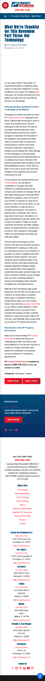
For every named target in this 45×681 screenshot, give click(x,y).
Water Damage (22, 501)
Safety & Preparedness (22, 509)
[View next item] (16, 430)
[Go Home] (6, 16)
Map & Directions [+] (21, 546)
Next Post (31, 381)
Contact (22, 524)
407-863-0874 (21, 627)
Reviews (22, 520)
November (15, 16)
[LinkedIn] (24, 668)
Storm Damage (22, 497)
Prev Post (13, 381)
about (37, 92)
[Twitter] (12, 668)
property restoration (32, 304)
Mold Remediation (22, 493)
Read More (13, 420)
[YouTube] (28, 668)
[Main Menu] (5, 5)
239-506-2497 (21, 607)
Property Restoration (16, 118)
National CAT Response (22, 512)
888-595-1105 (21, 536)
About (22, 505)
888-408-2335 (22, 10)
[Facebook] (20, 668)
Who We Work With (22, 516)
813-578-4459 (21, 587)
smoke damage (11, 183)
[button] (40, 676)
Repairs (29, 374)
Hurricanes (19, 374)
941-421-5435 (21, 570)
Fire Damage (22, 490)
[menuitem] (23, 489)
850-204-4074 (21, 648)
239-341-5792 (21, 553)
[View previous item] (6, 430)
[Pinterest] (32, 668)
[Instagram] (16, 668)
